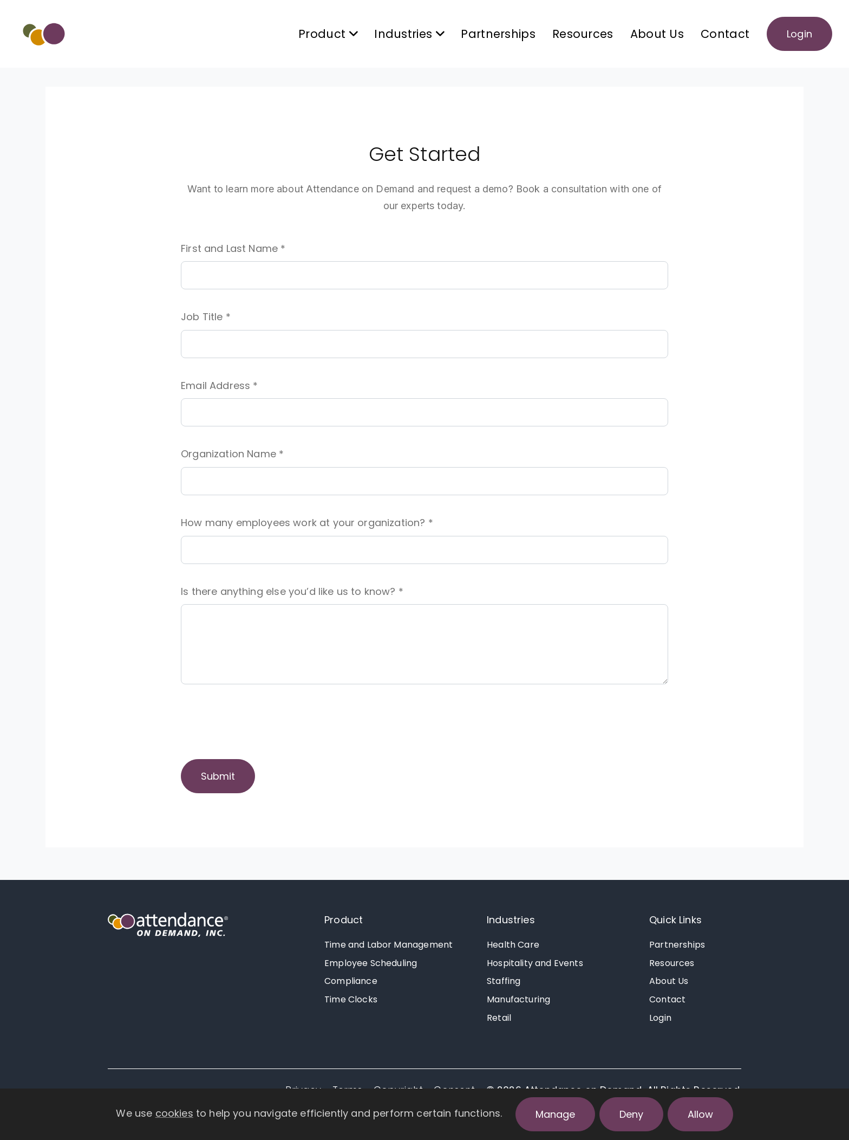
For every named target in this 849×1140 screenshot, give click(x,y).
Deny (631, 1114)
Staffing (503, 981)
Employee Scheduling (370, 963)
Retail (499, 1018)
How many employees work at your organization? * (307, 522)
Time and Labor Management (388, 944)
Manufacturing (518, 999)
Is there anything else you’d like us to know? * (292, 591)
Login (799, 34)
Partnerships (498, 34)
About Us (657, 34)
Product (343, 920)
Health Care (513, 944)
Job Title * (206, 316)
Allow (700, 1114)
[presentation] (263, 725)
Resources (582, 34)
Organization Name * (232, 454)
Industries (511, 920)
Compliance (350, 981)
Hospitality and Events (535, 963)
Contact (725, 34)
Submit (218, 776)
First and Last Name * (233, 248)
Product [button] (327, 34)
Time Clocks (350, 999)
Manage (555, 1114)
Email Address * (219, 385)
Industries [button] (409, 34)
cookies (174, 1113)
